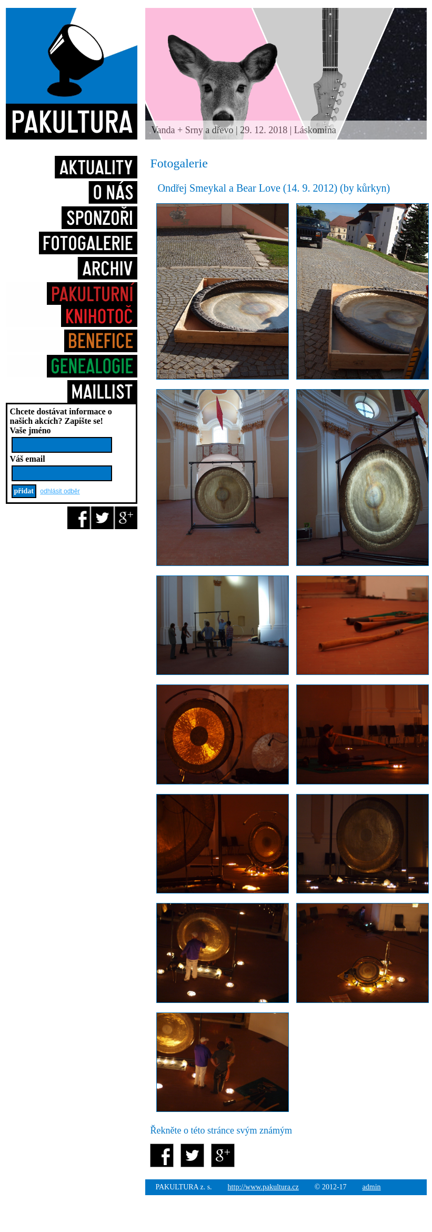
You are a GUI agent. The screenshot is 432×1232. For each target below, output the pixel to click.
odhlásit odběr (59, 491)
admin (372, 1187)
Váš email (27, 458)
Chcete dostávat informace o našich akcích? (61, 416)
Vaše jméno (30, 430)
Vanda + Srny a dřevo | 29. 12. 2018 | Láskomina (244, 130)
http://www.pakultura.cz (263, 1187)
